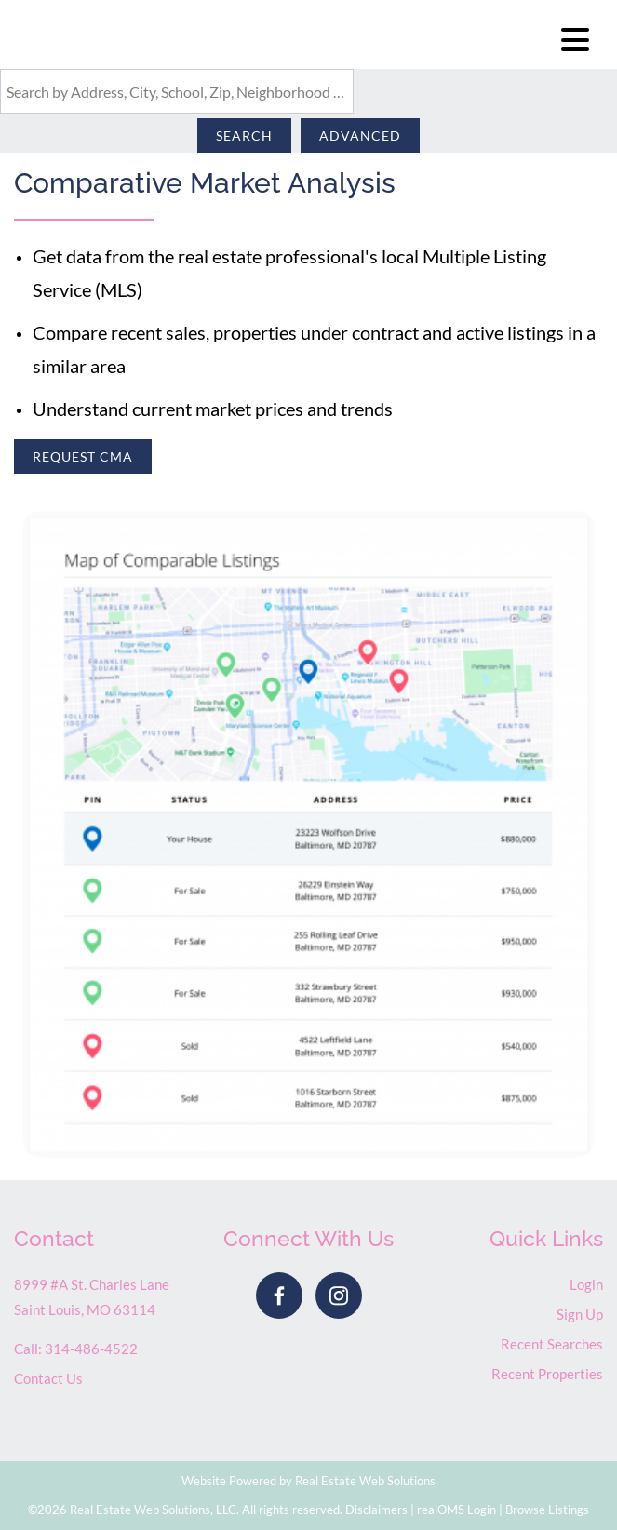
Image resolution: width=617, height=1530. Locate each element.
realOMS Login (456, 1509)
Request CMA (83, 456)
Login (586, 1284)
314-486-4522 (91, 1348)
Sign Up (580, 1314)
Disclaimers (376, 1509)
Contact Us (48, 1378)
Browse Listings (547, 1509)
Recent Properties (547, 1373)
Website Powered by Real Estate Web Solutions (308, 1480)
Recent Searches (552, 1343)
